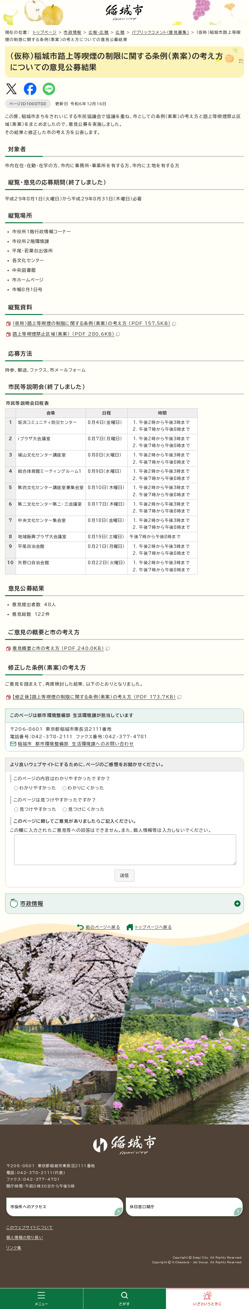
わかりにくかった (86, 788)
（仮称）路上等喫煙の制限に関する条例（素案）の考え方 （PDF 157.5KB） (94, 323)
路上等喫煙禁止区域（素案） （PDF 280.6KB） (66, 334)
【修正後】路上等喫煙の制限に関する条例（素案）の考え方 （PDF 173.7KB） (97, 697)
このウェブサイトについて (29, 1227)
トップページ (45, 32)
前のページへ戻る (103, 927)
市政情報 (73, 32)
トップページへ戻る (153, 927)
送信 (124, 875)
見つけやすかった (38, 809)
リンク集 (13, 1248)
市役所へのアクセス (28, 1207)
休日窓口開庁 (142, 1207)
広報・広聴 (99, 32)
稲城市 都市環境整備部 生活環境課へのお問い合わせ (76, 744)
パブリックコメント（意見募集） (160, 32)
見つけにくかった (86, 809)
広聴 (120, 32)
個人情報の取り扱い (24, 1237)
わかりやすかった (37, 788)
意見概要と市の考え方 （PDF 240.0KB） (61, 648)
